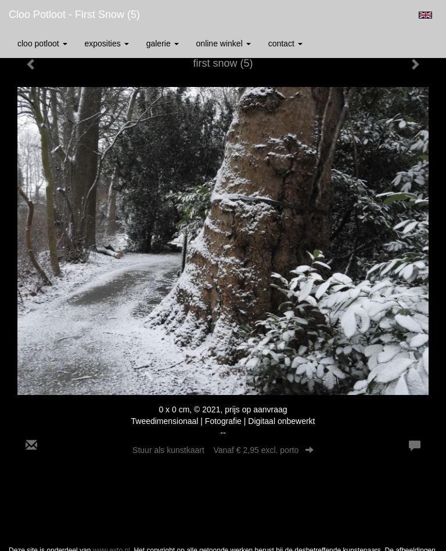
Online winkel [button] (223, 43)
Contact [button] (285, 43)
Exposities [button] (107, 43)
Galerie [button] (162, 43)
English (425, 15)
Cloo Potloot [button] (42, 43)
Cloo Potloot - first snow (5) (74, 14)
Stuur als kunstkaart (223, 450)
